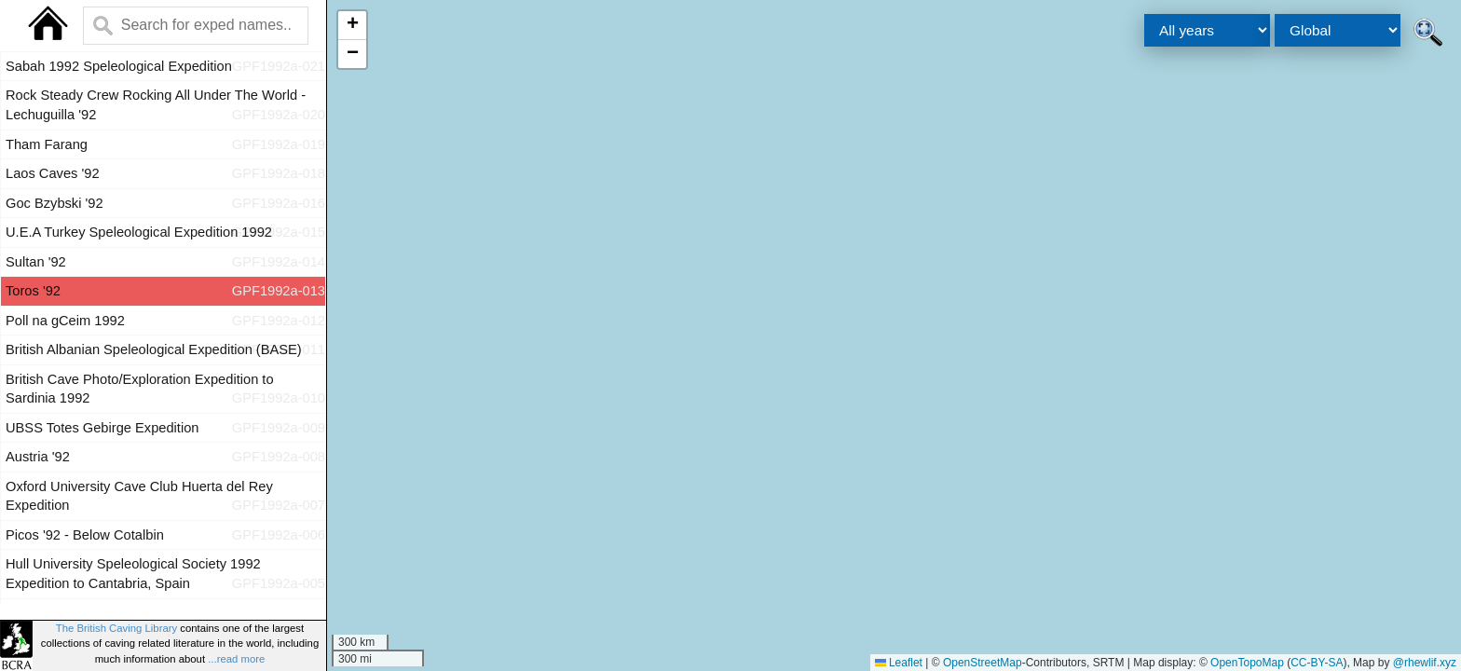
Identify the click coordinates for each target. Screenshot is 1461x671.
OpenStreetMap (982, 662)
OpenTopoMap (1247, 662)
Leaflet (898, 662)
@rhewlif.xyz (1424, 662)
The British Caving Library (116, 628)
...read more (236, 658)
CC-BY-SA (1316, 662)
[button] (352, 25)
